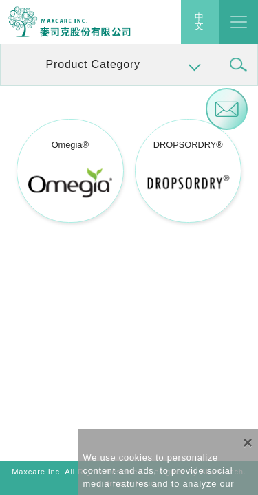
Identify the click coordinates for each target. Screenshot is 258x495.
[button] (109, 65)
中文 (200, 22)
